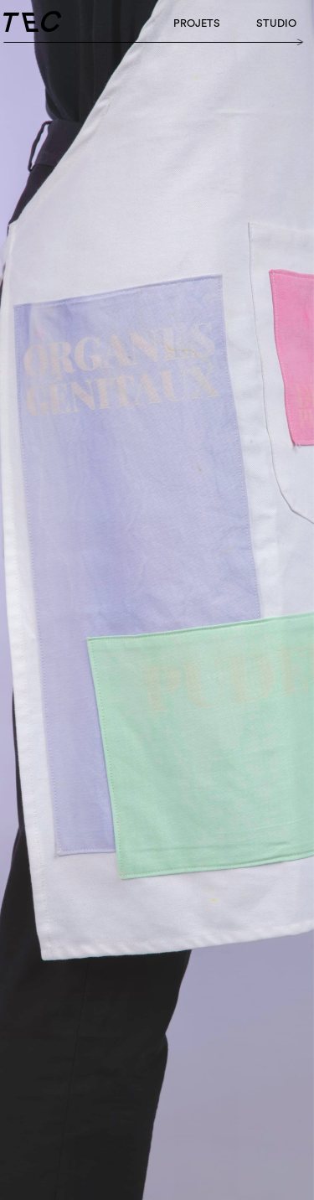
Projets (196, 23)
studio (276, 23)
